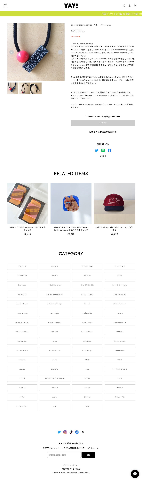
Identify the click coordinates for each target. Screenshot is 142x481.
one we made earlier (55, 294)
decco (54, 360)
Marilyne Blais (120, 341)
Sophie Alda (87, 313)
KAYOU (119, 360)
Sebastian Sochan (22, 322)
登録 (88, 455)
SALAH (22, 378)
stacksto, (22, 360)
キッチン (54, 266)
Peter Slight (54, 313)
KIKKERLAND (120, 350)
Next (60, 52)
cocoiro (22, 369)
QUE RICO (87, 341)
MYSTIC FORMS (87, 294)
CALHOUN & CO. (87, 285)
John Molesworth (120, 322)
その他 (87, 378)
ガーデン (54, 275)
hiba (87, 369)
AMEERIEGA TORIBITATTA (54, 378)
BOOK (120, 378)
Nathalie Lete (54, 350)
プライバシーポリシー (71, 465)
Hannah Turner (87, 331)
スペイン (87, 388)
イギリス (22, 388)
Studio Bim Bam (120, 304)
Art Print (87, 275)
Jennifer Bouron (22, 304)
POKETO (120, 313)
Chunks (87, 304)
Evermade (22, 285)
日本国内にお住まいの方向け (102, 132)
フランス (54, 388)
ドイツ (22, 397)
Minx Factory (87, 322)
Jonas (55, 341)
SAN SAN (55, 331)
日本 (54, 406)
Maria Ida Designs (22, 331)
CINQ (87, 360)
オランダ (119, 388)
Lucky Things (87, 350)
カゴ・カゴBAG (87, 266)
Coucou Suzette (22, 350)
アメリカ (87, 397)
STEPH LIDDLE (22, 313)
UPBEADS (119, 331)
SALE (87, 406)
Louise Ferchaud (54, 322)
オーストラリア (22, 406)
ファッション (120, 266)
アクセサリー (22, 275)
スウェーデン (120, 397)
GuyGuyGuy (22, 341)
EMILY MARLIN (120, 294)
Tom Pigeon (22, 294)
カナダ (54, 397)
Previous (11, 52)
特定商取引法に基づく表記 (71, 469)
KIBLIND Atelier (55, 285)
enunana (54, 369)
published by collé (120, 369)
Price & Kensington (119, 285)
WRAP (119, 275)
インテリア (22, 266)
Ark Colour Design (55, 304)
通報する (103, 156)
